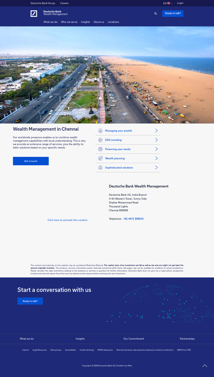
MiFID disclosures (105, 350)
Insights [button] (91, 21)
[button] (68, 220)
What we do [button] (56, 21)
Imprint (26, 350)
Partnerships (187, 338)
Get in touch (30, 161)
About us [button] (104, 21)
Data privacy (56, 350)
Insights (80, 338)
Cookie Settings (87, 350)
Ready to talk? (30, 301)
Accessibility (70, 350)
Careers (64, 3)
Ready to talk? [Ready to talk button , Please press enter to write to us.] (173, 13)
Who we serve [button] (75, 21)
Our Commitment (134, 338)
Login (180, 3)
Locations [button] (119, 21)
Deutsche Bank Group (42, 3)
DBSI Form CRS (184, 350)
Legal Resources (40, 350)
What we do (27, 338)
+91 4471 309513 (133, 218)
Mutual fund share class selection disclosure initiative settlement (145, 350)
